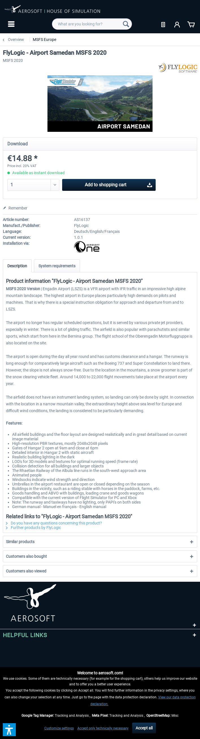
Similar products (20, 541)
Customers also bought (26, 556)
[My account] (177, 24)
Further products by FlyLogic (33, 527)
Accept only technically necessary (103, 728)
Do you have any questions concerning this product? (54, 523)
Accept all (144, 728)
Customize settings (59, 728)
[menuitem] (10, 24)
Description (17, 266)
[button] (9, 729)
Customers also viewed (26, 571)
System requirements (56, 266)
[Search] (126, 24)
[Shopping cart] (191, 24)
